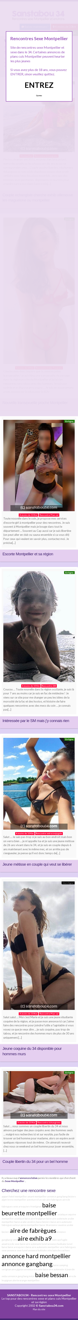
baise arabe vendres (25, 1222)
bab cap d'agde (59, 1239)
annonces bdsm (28, 1177)
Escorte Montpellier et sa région (27, 554)
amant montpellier (37, 1196)
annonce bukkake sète (40, 1250)
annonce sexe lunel (17, 1250)
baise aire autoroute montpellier (43, 1247)
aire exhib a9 (35, 1238)
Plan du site (39, 1309)
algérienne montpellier (14, 1199)
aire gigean (18, 1269)
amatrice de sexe (11, 1244)
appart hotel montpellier (14, 1196)
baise (4, 1247)
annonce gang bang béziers (61, 1196)
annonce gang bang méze (21, 1276)
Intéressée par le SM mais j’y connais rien (35, 720)
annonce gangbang (27, 1263)
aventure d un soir (36, 1199)
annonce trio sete (33, 1269)
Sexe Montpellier (14, 1181)
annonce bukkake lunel (60, 1244)
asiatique (19, 1218)
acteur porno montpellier (26, 1225)
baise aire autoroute (56, 1218)
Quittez (39, 95)
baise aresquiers (16, 1247)
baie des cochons (61, 1250)
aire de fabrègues (33, 1230)
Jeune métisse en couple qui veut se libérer (37, 864)
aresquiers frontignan (30, 1206)
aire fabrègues (54, 1199)
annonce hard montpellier (36, 1255)
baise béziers (43, 1222)
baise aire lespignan (35, 1218)
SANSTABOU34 (17, 1295)
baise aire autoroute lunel (33, 1244)
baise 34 (44, 1225)
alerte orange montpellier (26, 1280)
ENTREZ (39, 84)
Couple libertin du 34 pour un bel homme (35, 1161)
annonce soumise (57, 1225)
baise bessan (51, 1274)
